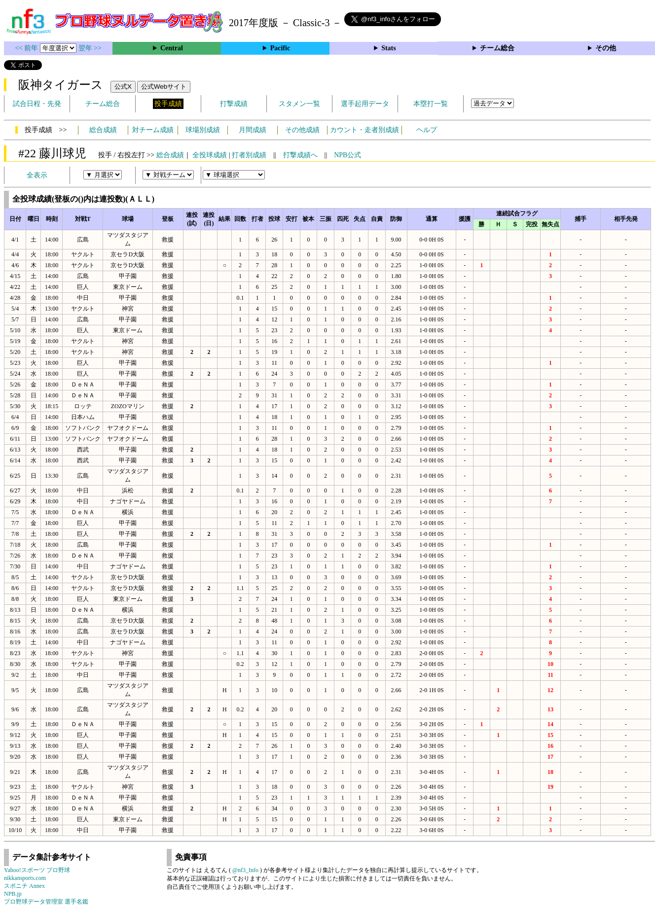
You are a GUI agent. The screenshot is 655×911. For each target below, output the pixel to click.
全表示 (37, 175)
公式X (123, 86)
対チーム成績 (153, 130)
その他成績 (302, 130)
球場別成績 (202, 130)
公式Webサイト (163, 86)
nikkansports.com (25, 878)
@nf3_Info (245, 870)
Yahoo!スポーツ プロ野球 (37, 870)
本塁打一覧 (430, 103)
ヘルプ (426, 130)
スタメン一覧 (299, 103)
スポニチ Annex (24, 885)
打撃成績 (234, 103)
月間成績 (252, 130)
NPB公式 (347, 155)
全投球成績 (209, 155)
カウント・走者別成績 (364, 130)
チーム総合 (497, 48)
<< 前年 (27, 48)
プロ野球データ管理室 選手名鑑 (46, 901)
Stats (388, 48)
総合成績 (103, 130)
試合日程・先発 (37, 103)
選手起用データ (365, 103)
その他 (605, 48)
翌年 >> (90, 48)
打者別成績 (249, 155)
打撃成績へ (300, 155)
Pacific (280, 48)
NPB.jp (13, 893)
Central (171, 48)
